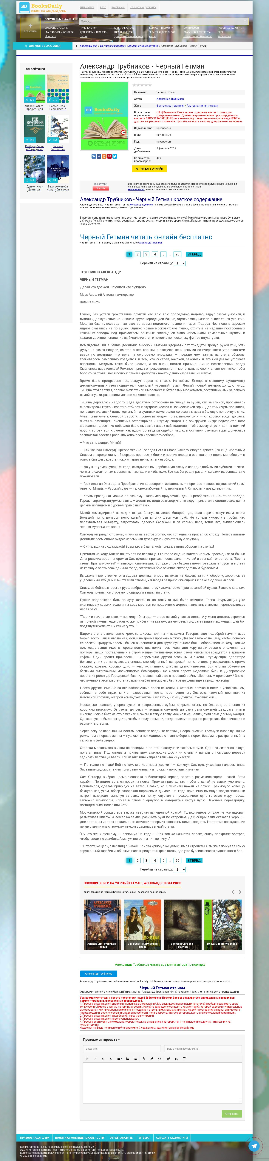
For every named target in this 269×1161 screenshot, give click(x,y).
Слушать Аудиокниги (143, 7)
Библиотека (87, 7)
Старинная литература (197, 32)
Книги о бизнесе (124, 28)
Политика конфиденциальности (79, 1137)
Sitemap (144, 1137)
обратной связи (145, 1152)
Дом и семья (191, 28)
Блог (103, 7)
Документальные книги (128, 36)
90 (177, 254)
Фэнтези (50, 36)
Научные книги (123, 32)
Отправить (231, 1113)
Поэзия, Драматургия (231, 28)
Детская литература (161, 28)
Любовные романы (56, 28)
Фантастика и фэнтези (59, 32)
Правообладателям (34, 1137)
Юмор (152, 36)
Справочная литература (197, 36)
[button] (87, 1058)
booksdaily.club (44, 7)
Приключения (88, 28)
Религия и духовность (162, 32)
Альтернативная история (202, 105)
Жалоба (100, 188)
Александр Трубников (170, 98)
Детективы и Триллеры (93, 32)
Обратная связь (121, 1137)
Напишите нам (136, 189)
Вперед (194, 254)
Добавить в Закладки (43, 45)
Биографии (118, 7)
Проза (83, 36)
